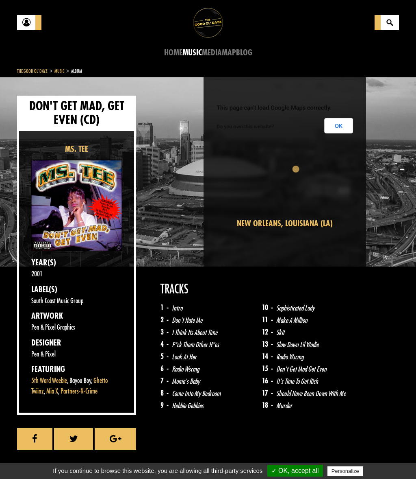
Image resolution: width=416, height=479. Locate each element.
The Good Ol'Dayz (32, 71)
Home (173, 52)
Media (212, 52)
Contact (37, 458)
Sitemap (151, 458)
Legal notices (80, 458)
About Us (119, 458)
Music (192, 52)
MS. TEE (76, 149)
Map (229, 52)
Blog (244, 52)
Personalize (345, 471)
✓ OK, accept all (295, 470)
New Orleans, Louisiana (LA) (285, 223)
